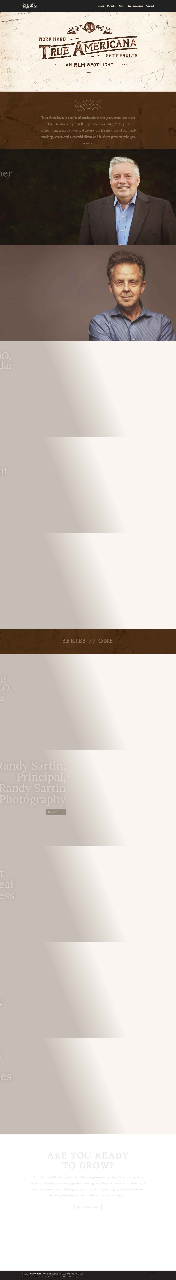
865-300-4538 (35, 1274)
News (121, 6)
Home (101, 6)
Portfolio (111, 6)
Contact (150, 6)
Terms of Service (69, 1277)
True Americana (135, 6)
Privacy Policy (57, 1277)
